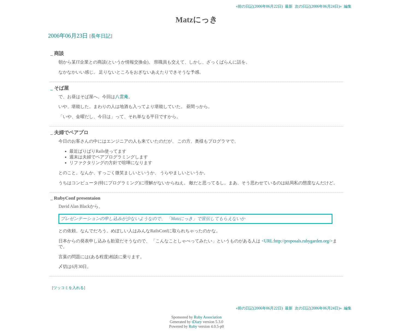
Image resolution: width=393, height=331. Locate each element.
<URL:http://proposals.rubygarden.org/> (296, 241)
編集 (348, 6)
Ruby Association (208, 317)
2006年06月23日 (68, 35)
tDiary (197, 322)
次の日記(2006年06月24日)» (318, 6)
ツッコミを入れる (68, 287)
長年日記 (101, 36)
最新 (289, 6)
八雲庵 (121, 96)
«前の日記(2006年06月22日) (259, 6)
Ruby (193, 326)
